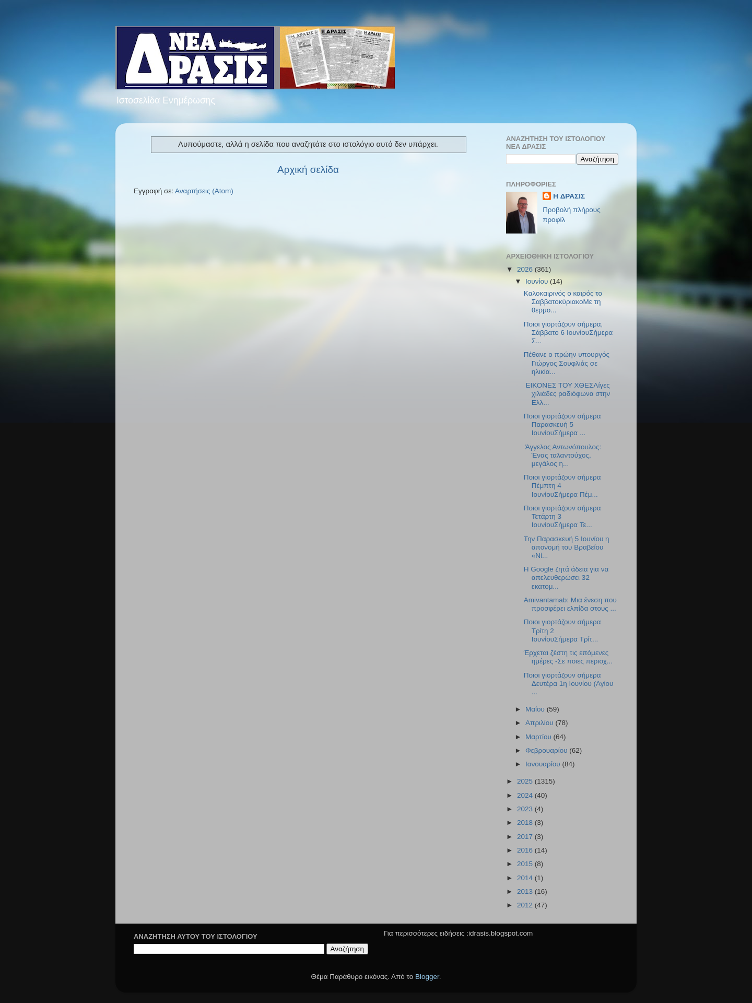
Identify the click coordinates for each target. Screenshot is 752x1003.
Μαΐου (536, 709)
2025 (526, 781)
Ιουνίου (537, 281)
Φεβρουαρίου (547, 750)
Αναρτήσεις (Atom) (204, 191)
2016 (526, 850)
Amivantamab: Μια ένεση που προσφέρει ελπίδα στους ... (570, 604)
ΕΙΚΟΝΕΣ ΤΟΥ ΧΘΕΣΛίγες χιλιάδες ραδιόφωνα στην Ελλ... (567, 393)
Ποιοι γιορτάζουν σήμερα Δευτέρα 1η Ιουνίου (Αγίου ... (569, 683)
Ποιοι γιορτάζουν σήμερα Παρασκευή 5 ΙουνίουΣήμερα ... (562, 424)
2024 (526, 795)
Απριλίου (540, 723)
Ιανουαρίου (543, 764)
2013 (526, 891)
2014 (526, 878)
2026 (526, 269)
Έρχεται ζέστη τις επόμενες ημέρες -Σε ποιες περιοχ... (568, 657)
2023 (526, 809)
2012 (526, 905)
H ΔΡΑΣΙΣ (569, 196)
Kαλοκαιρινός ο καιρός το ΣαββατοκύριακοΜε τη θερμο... (563, 301)
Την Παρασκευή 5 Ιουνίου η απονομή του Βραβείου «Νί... (566, 547)
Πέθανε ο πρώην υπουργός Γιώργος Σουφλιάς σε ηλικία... (566, 363)
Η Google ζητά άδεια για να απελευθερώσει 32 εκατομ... (566, 577)
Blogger (427, 977)
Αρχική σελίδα (308, 169)
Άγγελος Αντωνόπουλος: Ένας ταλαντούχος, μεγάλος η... (562, 455)
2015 (526, 864)
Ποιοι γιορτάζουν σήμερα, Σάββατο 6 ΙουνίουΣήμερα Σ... (568, 332)
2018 (526, 822)
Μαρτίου (539, 737)
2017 (526, 837)
